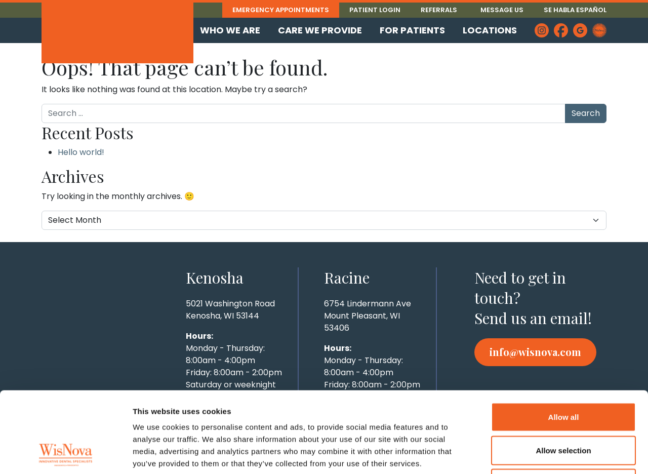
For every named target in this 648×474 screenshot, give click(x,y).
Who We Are (230, 30)
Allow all (563, 341)
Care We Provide (320, 30)
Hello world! (81, 152)
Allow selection (563, 374)
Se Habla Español (575, 10)
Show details (531, 454)
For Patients (412, 30)
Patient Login (374, 10)
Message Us (501, 10)
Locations (490, 30)
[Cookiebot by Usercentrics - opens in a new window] (65, 454)
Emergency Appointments (280, 10)
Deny (563, 407)
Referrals (439, 10)
